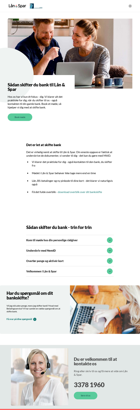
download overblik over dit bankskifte (80, 192)
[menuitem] (130, 6)
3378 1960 (89, 385)
